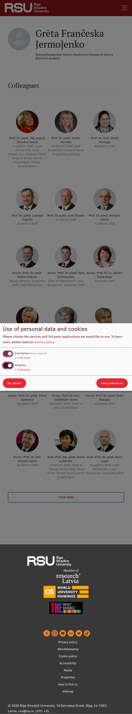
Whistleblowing (68, 649)
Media (68, 670)
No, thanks (14, 383)
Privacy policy (67, 642)
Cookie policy (68, 656)
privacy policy (44, 342)
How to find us (68, 684)
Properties (68, 677)
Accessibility (67, 663)
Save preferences (112, 383)
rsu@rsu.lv (26, 711)
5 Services (22, 370)
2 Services (22, 358)
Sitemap (68, 691)
